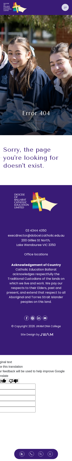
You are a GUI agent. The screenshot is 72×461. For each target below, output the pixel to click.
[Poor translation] (13, 381)
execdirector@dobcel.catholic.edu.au (36, 235)
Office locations (36, 254)
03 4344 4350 (36, 230)
